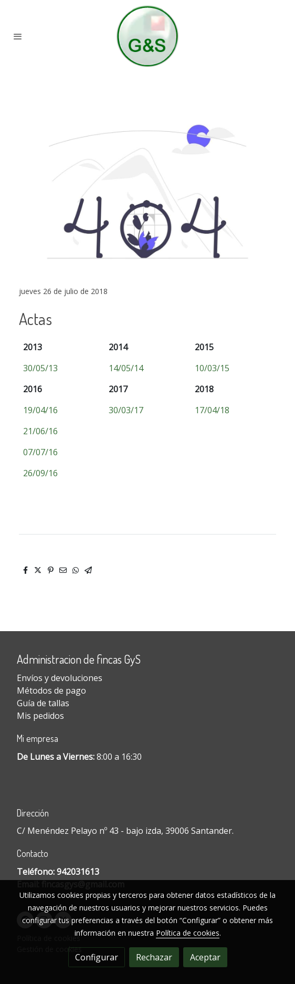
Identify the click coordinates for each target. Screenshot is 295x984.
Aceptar (205, 957)
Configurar (96, 957)
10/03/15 (212, 368)
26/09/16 (40, 473)
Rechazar (154, 957)
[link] (147, 36)
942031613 (78, 871)
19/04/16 (40, 410)
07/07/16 (40, 452)
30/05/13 (40, 368)
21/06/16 (40, 431)
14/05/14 (126, 368)
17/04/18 (212, 410)
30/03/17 (126, 410)
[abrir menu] (17, 36)
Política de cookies (187, 933)
